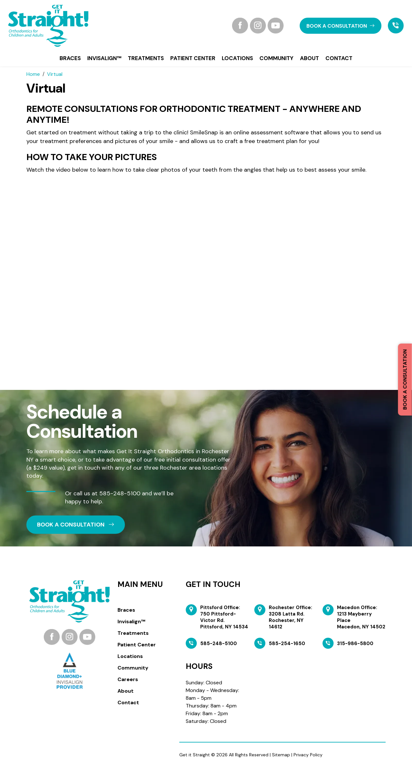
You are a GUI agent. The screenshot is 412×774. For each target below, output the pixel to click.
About (309, 58)
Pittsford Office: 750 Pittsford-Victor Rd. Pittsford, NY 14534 (224, 617)
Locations (237, 58)
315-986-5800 (355, 643)
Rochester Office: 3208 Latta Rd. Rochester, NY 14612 (290, 617)
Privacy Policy (308, 755)
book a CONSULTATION (340, 25)
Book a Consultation (404, 379)
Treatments (146, 58)
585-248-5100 (119, 493)
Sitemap (281, 755)
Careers (127, 679)
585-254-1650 (287, 643)
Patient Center (192, 58)
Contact (338, 58)
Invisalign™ (104, 58)
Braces (70, 58)
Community (276, 58)
